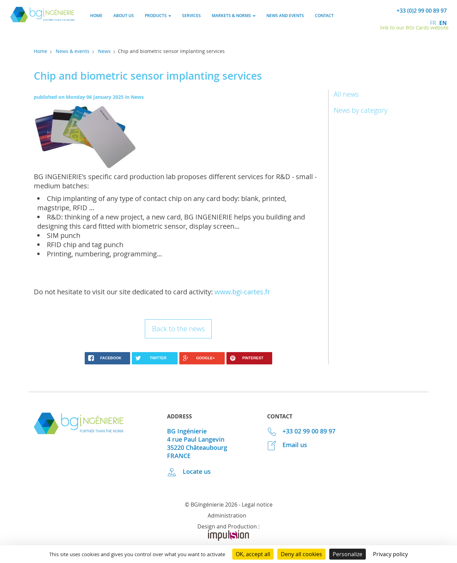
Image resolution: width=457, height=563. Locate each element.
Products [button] (158, 15)
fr (434, 23)
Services (191, 15)
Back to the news (178, 328)
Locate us (189, 471)
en (443, 23)
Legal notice (257, 504)
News (104, 51)
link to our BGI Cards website (414, 27)
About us (123, 15)
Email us (287, 445)
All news (346, 94)
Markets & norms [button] (233, 15)
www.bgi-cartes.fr (242, 291)
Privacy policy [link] (390, 554)
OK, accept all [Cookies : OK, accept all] (253, 554)
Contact (324, 15)
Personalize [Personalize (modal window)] (347, 554)
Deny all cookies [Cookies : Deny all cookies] (301, 554)
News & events (72, 51)
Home (96, 15)
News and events (285, 15)
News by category (360, 110)
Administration (227, 515)
